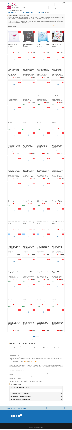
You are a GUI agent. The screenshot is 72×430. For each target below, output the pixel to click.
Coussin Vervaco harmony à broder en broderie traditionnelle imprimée (58, 45)
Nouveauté (9, 7)
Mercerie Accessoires (62, 8)
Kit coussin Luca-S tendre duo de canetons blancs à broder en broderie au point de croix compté (14, 96)
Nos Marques (23, 0)
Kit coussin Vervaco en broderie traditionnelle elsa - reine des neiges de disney (43, 45)
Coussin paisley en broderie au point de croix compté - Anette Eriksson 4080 (42, 222)
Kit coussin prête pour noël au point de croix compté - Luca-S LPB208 (13, 272)
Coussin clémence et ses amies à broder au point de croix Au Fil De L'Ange (58, 196)
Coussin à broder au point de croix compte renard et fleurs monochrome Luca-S (28, 298)
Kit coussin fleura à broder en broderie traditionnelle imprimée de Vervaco (43, 70)
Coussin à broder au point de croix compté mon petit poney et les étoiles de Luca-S (43, 95)
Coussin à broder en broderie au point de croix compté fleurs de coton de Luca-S (14, 121)
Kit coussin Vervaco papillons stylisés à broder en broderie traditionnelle (28, 45)
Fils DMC (20, 8)
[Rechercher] (49, 4)
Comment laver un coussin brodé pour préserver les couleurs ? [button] (20, 399)
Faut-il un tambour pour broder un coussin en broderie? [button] (19, 387)
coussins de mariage (50, 25)
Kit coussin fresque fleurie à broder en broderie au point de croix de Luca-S (42, 121)
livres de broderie (33, 361)
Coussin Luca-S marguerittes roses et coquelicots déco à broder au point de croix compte (58, 247)
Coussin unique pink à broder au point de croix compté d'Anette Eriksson (58, 222)
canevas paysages (41, 376)
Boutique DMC (18, 0)
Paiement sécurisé (28, 424)
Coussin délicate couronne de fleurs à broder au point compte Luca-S (57, 121)
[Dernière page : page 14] (38, 336)
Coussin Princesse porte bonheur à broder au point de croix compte (43, 171)
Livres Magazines (56, 8)
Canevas (17, 7)
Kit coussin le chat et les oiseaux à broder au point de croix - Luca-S (14, 146)
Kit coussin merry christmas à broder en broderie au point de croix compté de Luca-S (28, 121)
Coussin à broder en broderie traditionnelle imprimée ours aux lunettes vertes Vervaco (58, 70)
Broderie (13, 7)
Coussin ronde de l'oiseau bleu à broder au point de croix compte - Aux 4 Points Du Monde (43, 196)
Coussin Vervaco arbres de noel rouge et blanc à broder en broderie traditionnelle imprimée (29, 70)
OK (63, 408)
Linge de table (46, 8)
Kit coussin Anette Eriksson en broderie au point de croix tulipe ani (28, 222)
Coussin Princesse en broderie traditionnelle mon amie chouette (57, 171)
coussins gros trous (60, 25)
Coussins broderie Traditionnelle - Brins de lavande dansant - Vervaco (43, 247)
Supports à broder (41, 8)
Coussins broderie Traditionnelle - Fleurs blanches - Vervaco (28, 247)
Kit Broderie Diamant (11, 0)
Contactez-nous (61, 0)
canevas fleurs (25, 361)
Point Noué (32, 8)
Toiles (24, 7)
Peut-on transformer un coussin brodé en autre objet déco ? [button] (20, 396)
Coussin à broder (36, 8)
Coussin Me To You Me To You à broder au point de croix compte (28, 196)
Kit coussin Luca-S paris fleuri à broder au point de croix (42, 297)
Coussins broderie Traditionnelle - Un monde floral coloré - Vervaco (14, 247)
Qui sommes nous (16, 424)
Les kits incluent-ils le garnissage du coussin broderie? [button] (19, 393)
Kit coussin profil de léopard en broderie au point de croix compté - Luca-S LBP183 (57, 272)
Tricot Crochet (27, 8)
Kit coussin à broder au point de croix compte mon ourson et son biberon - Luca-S (14, 323)
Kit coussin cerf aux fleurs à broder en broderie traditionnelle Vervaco (14, 45)
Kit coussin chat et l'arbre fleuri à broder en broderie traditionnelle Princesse (14, 196)
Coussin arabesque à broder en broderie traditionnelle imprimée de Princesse (14, 171)
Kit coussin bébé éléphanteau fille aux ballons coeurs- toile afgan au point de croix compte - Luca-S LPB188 (58, 324)
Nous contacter (23, 424)
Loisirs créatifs (51, 8)
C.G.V (33, 424)
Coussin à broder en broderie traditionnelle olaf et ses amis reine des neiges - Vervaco (13, 70)
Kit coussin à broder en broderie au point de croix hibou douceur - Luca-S (58, 95)
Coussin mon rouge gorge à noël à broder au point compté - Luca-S (28, 323)
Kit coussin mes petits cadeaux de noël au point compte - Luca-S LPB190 (43, 323)
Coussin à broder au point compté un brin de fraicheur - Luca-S (28, 146)
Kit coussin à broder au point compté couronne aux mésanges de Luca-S (43, 272)
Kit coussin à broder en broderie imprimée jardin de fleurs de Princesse (28, 171)
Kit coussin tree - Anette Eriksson (14, 221)
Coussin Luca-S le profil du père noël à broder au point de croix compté (28, 272)
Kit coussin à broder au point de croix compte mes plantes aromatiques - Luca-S (57, 146)
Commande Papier (29, 0)
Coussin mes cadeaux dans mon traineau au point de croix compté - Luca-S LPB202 (58, 298)
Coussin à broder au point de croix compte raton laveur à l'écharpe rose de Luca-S (13, 298)
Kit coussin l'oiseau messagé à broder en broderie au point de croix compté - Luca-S (42, 146)
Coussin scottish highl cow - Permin (28, 95)
